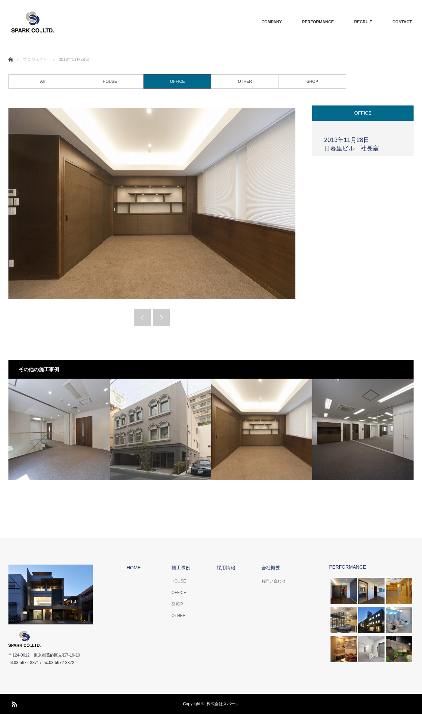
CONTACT (402, 22)
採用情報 (225, 567)
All (42, 81)
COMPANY (271, 22)
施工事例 (181, 567)
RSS (13, 703)
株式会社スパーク (223, 703)
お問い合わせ (273, 581)
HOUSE (110, 81)
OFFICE (177, 81)
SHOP (312, 81)
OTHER (245, 81)
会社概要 (270, 567)
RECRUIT (363, 22)
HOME (134, 567)
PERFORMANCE (318, 22)
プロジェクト (35, 59)
